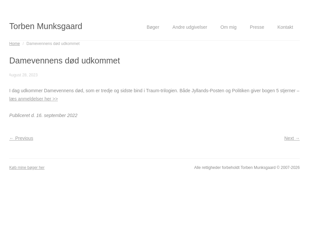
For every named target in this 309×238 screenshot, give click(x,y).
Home (14, 43)
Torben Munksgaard (45, 26)
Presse (257, 27)
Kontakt (285, 27)
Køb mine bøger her (27, 167)
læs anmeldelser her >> (33, 98)
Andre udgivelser (190, 27)
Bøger (153, 27)
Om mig (228, 27)
